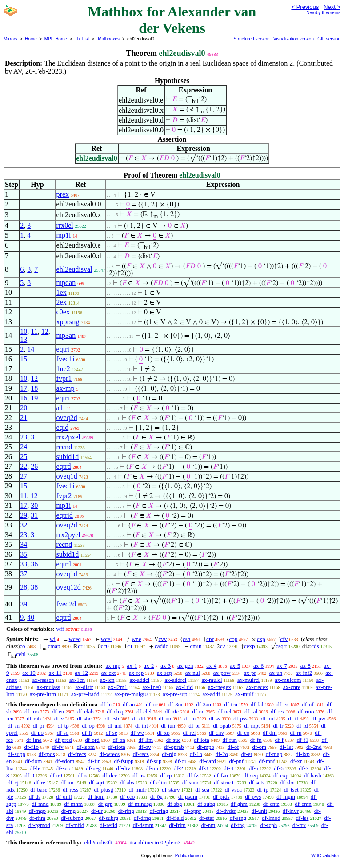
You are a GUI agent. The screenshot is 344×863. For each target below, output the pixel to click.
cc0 (105, 646)
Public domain (189, 855)
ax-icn (107, 680)
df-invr (291, 811)
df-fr (87, 732)
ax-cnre (291, 687)
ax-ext (108, 672)
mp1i (63, 235)
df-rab (34, 718)
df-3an (203, 704)
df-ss (214, 718)
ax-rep (136, 672)
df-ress (70, 789)
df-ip (262, 789)
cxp (261, 639)
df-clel (144, 711)
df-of (233, 747)
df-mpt (252, 725)
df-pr (38, 725)
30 (34, 505)
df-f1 (302, 739)
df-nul (268, 718)
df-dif (139, 718)
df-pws (253, 796)
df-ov (145, 747)
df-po (37, 732)
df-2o (222, 754)
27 (23, 476)
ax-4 (211, 665)
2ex (61, 302)
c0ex (63, 312)
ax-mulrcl (248, 680)
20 (23, 408)
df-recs (141, 754)
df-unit (259, 811)
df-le (34, 768)
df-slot (287, 782)
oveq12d (68, 587)
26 (34, 466)
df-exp (280, 775)
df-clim (158, 782)
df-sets (256, 782)
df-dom (33, 761)
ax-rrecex (257, 687)
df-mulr (138, 789)
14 (30, 349)
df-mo (31, 711)
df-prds (221, 796)
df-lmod (271, 818)
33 (23, 564)
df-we (137, 732)
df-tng (238, 825)
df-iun (168, 725)
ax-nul (192, 672)
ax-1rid (184, 687)
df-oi (180, 761)
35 (23, 554)
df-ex (282, 704)
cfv (284, 639)
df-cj (13, 782)
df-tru (230, 704)
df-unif (64, 796)
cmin (196, 646)
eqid (62, 427)
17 (23, 388)
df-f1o (31, 747)
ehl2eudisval (74, 269)
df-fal (257, 704)
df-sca (202, 789)
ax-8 (305, 665)
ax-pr (250, 672)
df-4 (228, 768)
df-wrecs (109, 754)
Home (31, 38)
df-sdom (64, 761)
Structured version (251, 38)
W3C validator (325, 855)
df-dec (109, 775)
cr (80, 646)
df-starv (171, 789)
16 (23, 398)
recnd (64, 447)
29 (23, 515)
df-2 (178, 768)
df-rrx (299, 825)
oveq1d (66, 476)
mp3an (66, 335)
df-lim (146, 739)
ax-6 (258, 665)
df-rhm (37, 818)
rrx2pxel (68, 437)
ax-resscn (43, 680)
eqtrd (63, 466)
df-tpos (47, 754)
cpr (210, 639)
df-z (82, 775)
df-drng (142, 818)
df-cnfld (75, 825)
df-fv (58, 747)
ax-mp (65, 388)
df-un (165, 718)
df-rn (295, 732)
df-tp (62, 725)
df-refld (108, 825)
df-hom (96, 796)
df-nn (152, 768)
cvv (162, 639)
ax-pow (222, 672)
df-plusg (103, 789)
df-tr (278, 725)
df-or (151, 704)
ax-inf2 (304, 672)
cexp (249, 646)
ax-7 (282, 665)
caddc (161, 646)
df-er (246, 754)
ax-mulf (244, 694)
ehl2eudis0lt (98, 842)
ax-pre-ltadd (85, 694)
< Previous (305, 7)
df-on (119, 739)
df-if (293, 718)
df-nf (308, 704)
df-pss (240, 718)
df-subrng (72, 818)
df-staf (206, 818)
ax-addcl (140, 680)
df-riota (116, 747)
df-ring (126, 811)
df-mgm (285, 796)
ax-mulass (48, 687)
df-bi (106, 704)
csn (186, 639)
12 (44, 331)
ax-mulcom (288, 680)
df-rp (166, 775)
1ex (61, 292)
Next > (332, 7)
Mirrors (10, 38)
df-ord (92, 739)
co (22, 646)
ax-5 (235, 665)
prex (62, 194)
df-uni (115, 725)
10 (23, 331)
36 (34, 564)
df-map (274, 754)
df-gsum (187, 796)
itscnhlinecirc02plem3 (155, 842)
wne (136, 639)
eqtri (62, 349)
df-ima (34, 739)
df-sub (63, 768)
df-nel (225, 711)
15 (23, 359)
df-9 (29, 775)
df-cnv (216, 732)
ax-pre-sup (175, 694)
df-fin (94, 761)
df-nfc (172, 711)
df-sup (154, 761)
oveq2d (66, 417)
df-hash (312, 775)
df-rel (189, 732)
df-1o (196, 754)
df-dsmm (143, 825)
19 (34, 398)
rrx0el (64, 225)
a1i (60, 408)
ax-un (276, 672)
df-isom (86, 747)
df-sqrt (96, 782)
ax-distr (84, 687)
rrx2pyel (68, 534)
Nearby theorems (323, 12)
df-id (302, 725)
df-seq (251, 775)
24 (23, 447)
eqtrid (64, 515)
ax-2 (149, 665)
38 (34, 587)
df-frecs (77, 754)
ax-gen (185, 665)
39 (23, 604)
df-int (141, 725)
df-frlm (177, 825)
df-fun (229, 739)
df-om (259, 747)
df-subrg (108, 818)
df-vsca (233, 789)
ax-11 (55, 672)
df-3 (203, 768)
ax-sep (164, 672)
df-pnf (236, 761)
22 (23, 466)
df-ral (250, 711)
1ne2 (63, 368)
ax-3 (165, 665)
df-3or (175, 704)
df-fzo (221, 775)
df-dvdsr (226, 811)
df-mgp (37, 811)
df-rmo (306, 711)
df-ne (198, 711)
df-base (38, 789)
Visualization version (293, 38)
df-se (111, 732)
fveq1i (65, 359)
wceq (75, 639)
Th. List (82, 38)
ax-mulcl (211, 680)
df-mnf (267, 761)
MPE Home (55, 38)
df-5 (254, 768)
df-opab (222, 725)
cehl (21, 654)
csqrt (281, 646)
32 (23, 525)
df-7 (304, 768)
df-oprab (174, 747)
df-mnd (40, 803)
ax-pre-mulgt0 (131, 694)
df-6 (279, 768)
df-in (190, 718)
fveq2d (66, 604)
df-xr (296, 761)
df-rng (68, 811)
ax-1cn (77, 680)
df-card (207, 761)
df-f (279, 739)
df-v (59, 718)
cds (315, 646)
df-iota (201, 739)
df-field (175, 818)
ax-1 (132, 665)
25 (23, 456)
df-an (129, 704)
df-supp (16, 754)
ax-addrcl (175, 680)
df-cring (159, 811)
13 (23, 339)
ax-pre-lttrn (43, 694)
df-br (194, 725)
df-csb (112, 718)
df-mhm (73, 803)
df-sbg (174, 803)
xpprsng (68, 321)
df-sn (14, 725)
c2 (222, 646)
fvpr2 (64, 495)
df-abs (127, 782)
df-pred (63, 739)
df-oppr (192, 811)
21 (23, 417)
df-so (63, 732)
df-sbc (84, 718)
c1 (129, 646)
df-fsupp (124, 761)
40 (30, 617)
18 (34, 388)
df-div (123, 768)
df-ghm (239, 803)
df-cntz (271, 803)
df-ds (35, 796)
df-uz (138, 775)
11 (34, 331)
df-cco (127, 796)
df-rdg (169, 754)
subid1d (67, 456)
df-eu (58, 711)
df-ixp (303, 754)
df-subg (206, 803)
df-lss (302, 818)
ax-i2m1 (117, 687)
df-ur (97, 811)
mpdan (66, 282)
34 (23, 544)
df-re (39, 782)
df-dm (270, 732)
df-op (88, 725)
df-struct (223, 782)
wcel (106, 639)
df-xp (163, 732)
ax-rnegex (219, 687)
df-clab (85, 711)
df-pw (318, 718)
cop (233, 639)
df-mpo (205, 747)
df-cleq (115, 711)
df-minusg (140, 803)
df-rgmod (39, 825)
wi (53, 639)
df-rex (278, 711)
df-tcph (268, 825)
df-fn (256, 739)
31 (34, 515)
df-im (67, 782)
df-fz (192, 775)
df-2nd (314, 747)
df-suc (173, 739)
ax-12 (81, 672)
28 (23, 587)
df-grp (105, 803)
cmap (54, 646)
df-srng (238, 818)
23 (23, 437)
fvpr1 (64, 378)
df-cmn (303, 803)
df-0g (156, 796)
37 (23, 574)
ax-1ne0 (152, 687)
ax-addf (211, 694)
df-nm (208, 825)
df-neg (93, 768)
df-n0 (56, 775)
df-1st (286, 747)
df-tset (291, 789)
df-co (243, 732)
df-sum (190, 782)
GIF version (328, 38)
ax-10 (29, 672)
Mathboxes (108, 38)
